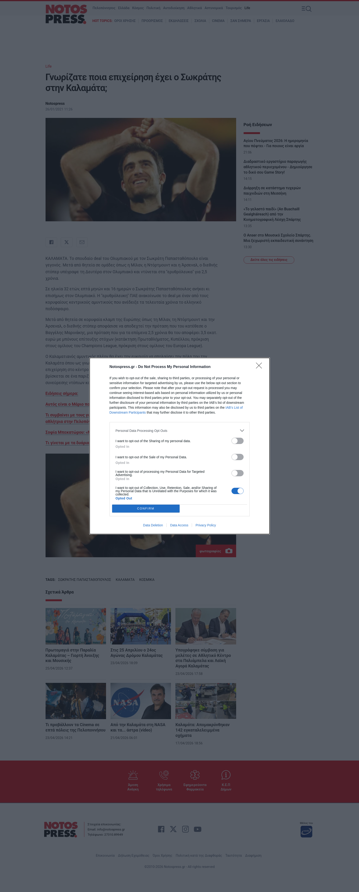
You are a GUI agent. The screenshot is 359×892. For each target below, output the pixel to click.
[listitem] (180, 430)
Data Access (179, 525)
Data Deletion (153, 525)
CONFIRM (146, 508)
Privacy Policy (205, 525)
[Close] (260, 367)
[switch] (237, 441)
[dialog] (180, 446)
